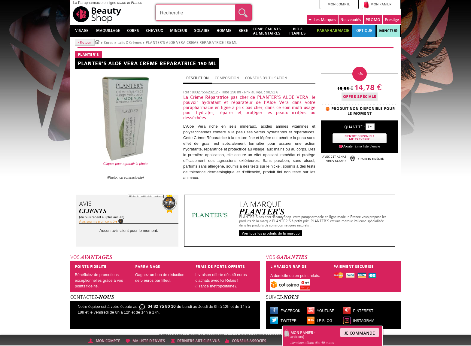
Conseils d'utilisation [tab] (266, 78)
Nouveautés (350, 19)
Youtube (325, 311)
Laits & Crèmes (129, 43)
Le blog (324, 321)
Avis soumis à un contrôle (98, 221)
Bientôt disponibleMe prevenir (360, 138)
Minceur (388, 31)
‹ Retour (84, 42)
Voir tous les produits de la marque (271, 233)
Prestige (392, 19)
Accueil (97, 41)
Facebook (290, 311)
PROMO (373, 19)
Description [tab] (197, 78)
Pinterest (363, 311)
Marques (322, 20)
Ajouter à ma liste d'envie (361, 146)
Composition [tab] (227, 78)
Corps (109, 43)
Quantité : (354, 127)
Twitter (288, 321)
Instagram (363, 321)
